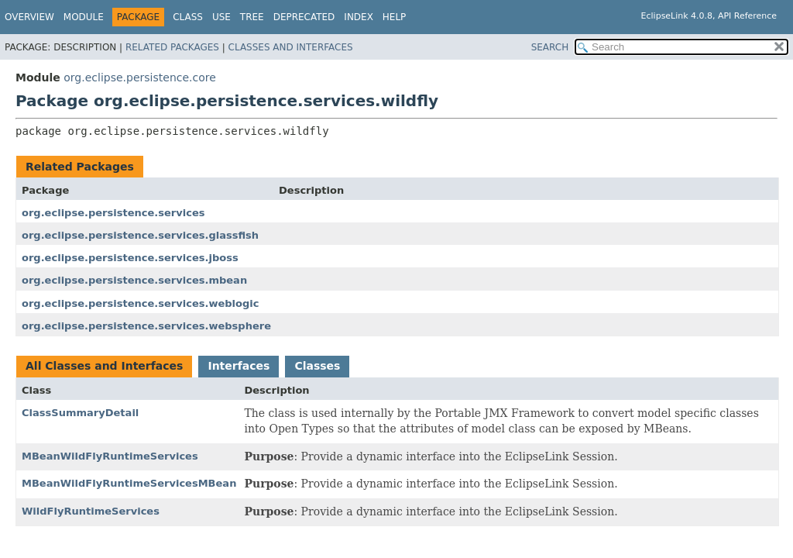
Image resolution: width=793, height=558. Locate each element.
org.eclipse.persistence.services (113, 213)
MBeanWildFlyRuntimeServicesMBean (129, 483)
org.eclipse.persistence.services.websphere (146, 326)
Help (395, 17)
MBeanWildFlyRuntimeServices (110, 456)
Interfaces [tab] (238, 366)
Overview (29, 17)
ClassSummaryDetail (80, 412)
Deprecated (304, 17)
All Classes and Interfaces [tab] (104, 366)
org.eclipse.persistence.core (140, 77)
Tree (252, 17)
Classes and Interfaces (290, 47)
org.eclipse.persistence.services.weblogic (140, 303)
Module (84, 17)
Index (358, 17)
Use (221, 17)
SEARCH (550, 47)
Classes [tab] (317, 366)
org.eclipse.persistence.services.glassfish (140, 235)
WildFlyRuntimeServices (91, 511)
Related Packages (172, 47)
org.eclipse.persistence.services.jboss (130, 258)
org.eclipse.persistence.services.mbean (134, 280)
